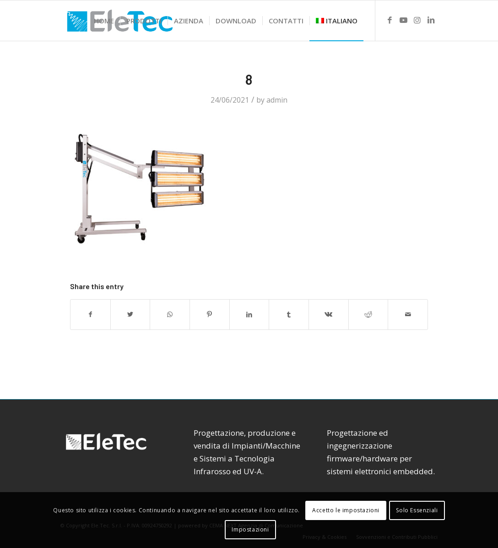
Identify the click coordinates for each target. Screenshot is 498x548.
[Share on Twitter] (130, 314)
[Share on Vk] (328, 314)
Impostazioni (250, 529)
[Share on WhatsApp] (169, 314)
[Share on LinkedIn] (249, 314)
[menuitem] (104, 20)
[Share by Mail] (408, 314)
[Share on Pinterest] (209, 314)
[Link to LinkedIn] (431, 20)
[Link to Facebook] (389, 20)
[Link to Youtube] (403, 20)
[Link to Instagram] (417, 20)
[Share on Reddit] (368, 314)
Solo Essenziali (417, 510)
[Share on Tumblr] (289, 314)
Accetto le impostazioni (345, 510)
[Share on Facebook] (90, 314)
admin (276, 100)
